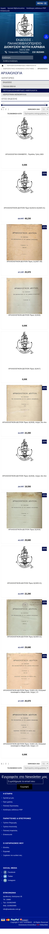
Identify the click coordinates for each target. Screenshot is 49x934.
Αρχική (3, 8)
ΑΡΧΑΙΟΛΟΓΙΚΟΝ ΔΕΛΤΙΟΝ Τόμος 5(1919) (24, 529)
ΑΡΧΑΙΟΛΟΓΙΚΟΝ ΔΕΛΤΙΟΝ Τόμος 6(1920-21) (24, 583)
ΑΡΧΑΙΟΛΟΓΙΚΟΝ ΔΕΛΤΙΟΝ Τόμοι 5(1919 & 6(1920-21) (24, 208)
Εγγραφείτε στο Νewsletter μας (24, 777)
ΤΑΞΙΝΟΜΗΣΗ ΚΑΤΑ (14, 114)
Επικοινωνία (5, 11)
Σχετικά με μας (8, 798)
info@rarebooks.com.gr (11, 909)
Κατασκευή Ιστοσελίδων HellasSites (33, 925)
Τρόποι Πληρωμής (10, 823)
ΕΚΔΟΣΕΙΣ (7, 82)
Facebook (11, 872)
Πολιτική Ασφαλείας (10, 830)
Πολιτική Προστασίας (10, 806)
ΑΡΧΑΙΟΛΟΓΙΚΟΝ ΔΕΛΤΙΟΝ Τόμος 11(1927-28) (24, 261)
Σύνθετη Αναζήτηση (10, 61)
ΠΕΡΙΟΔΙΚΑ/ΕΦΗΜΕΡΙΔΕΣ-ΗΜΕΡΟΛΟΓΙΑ (21, 65)
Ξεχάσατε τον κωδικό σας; (12, 855)
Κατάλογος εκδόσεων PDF (36, 8)
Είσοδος (6, 847)
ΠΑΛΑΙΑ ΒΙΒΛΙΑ (9, 86)
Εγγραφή (6, 851)
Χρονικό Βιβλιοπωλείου (16, 8)
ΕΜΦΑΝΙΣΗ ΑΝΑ (34, 109)
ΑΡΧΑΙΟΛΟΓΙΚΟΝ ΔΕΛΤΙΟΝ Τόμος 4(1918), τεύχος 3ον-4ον (24, 422)
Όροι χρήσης (8, 802)
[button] (42, 3)
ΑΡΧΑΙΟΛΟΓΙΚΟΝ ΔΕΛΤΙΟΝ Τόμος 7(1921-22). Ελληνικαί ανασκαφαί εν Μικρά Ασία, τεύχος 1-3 (24, 745)
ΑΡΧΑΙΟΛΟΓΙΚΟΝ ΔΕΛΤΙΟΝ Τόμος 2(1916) (24, 315)
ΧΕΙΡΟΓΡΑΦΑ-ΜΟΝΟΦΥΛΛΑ (14, 94)
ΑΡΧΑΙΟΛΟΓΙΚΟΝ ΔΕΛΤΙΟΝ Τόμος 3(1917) (24, 369)
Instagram (11, 880)
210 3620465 (38, 52)
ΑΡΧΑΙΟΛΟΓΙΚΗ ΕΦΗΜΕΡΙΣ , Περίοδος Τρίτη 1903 (24, 154)
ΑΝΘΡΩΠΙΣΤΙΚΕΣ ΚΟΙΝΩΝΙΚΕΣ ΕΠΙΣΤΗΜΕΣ (18, 69)
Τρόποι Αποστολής (10, 827)
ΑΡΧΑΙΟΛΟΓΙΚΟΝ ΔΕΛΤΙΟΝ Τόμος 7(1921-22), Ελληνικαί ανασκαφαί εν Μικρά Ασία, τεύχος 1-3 (24, 691)
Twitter (10, 876)
